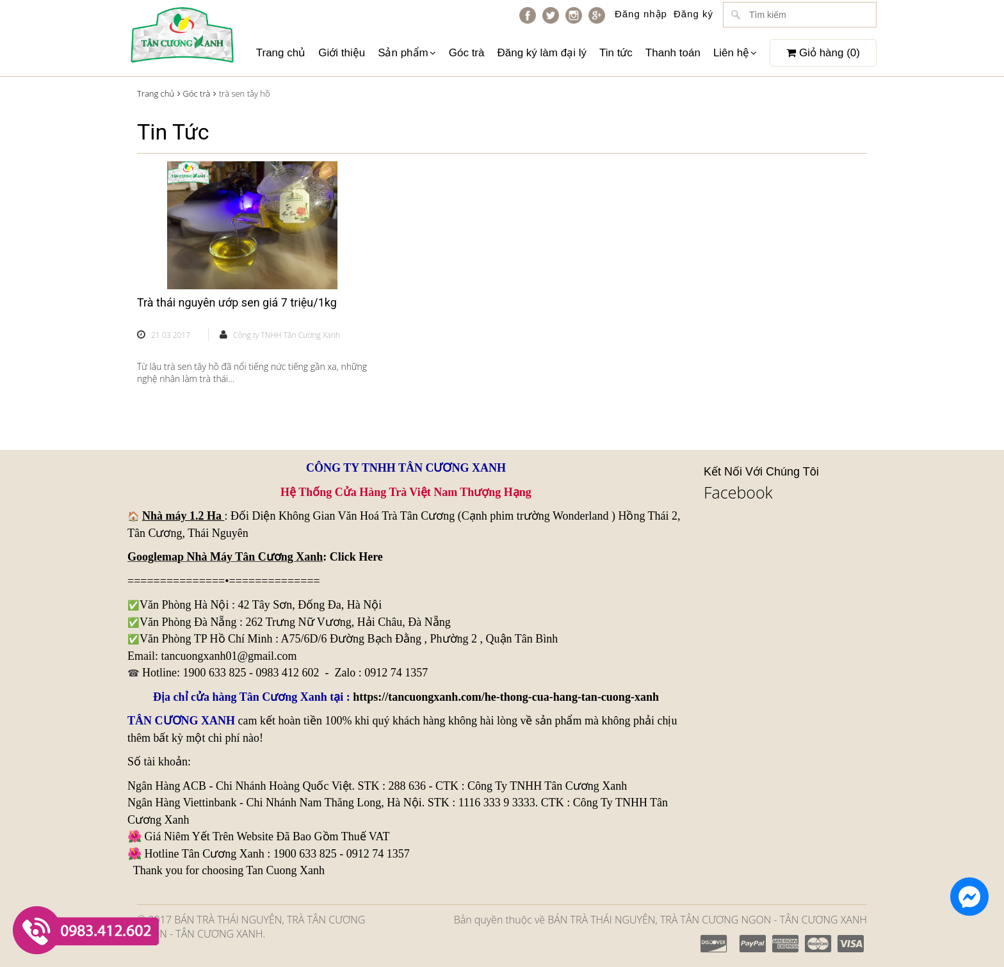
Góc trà (467, 53)
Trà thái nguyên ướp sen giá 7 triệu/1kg (237, 302)
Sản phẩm (407, 53)
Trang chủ (280, 53)
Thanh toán (672, 53)
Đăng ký (693, 13)
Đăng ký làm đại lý (541, 53)
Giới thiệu (341, 53)
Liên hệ (735, 53)
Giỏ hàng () (823, 53)
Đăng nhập (641, 13)
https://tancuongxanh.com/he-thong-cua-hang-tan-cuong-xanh (506, 697)
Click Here (356, 556)
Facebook (738, 492)
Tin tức (616, 53)
